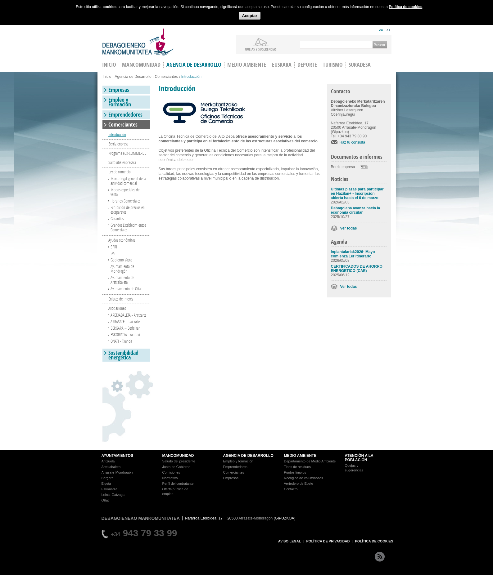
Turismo (333, 65)
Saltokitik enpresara (122, 162)
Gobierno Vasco (121, 260)
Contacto (291, 489)
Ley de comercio (119, 172)
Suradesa (360, 65)
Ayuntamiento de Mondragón (122, 268)
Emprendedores (125, 114)
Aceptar (249, 15)
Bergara (108, 478)
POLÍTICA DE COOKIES (374, 541)
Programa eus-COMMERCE (127, 153)
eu (381, 30)
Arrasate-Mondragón (117, 472)
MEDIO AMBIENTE (300, 455)
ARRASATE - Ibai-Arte (125, 321)
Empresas (118, 90)
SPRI (114, 247)
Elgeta (106, 483)
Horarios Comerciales (125, 201)
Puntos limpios (295, 472)
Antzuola (108, 461)
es (388, 30)
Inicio (107, 76)
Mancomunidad (141, 65)
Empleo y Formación (119, 102)
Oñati (106, 500)
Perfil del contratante (178, 483)
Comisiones (171, 472)
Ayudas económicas (121, 240)
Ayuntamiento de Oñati (126, 289)
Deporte (307, 65)
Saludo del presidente (178, 461)
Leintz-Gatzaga (113, 495)
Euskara (282, 65)
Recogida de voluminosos (303, 478)
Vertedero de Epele (298, 483)
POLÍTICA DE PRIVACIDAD (328, 541)
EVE (113, 253)
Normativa (170, 478)
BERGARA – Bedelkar (125, 328)
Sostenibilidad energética (123, 355)
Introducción (117, 134)
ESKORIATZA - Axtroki (125, 334)
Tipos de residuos (297, 467)
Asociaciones (117, 308)
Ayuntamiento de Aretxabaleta (122, 279)
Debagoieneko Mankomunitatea (138, 42)
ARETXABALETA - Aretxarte (128, 315)
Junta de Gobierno (176, 467)
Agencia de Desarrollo (193, 65)
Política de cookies (405, 7)
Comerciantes (166, 76)
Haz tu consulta (352, 142)
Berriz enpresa (343, 167)
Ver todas (348, 228)
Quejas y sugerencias (261, 49)
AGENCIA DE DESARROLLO (248, 455)
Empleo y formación (238, 461)
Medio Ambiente (246, 65)
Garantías (117, 218)
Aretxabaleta (111, 467)
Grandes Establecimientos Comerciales (128, 227)
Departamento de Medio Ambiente (310, 461)
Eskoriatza (109, 489)
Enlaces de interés (120, 299)
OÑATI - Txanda (121, 341)
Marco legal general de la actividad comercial (128, 181)
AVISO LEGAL (289, 541)
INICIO (109, 65)
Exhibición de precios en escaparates (128, 209)
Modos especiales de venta (125, 192)
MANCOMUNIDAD (178, 455)
